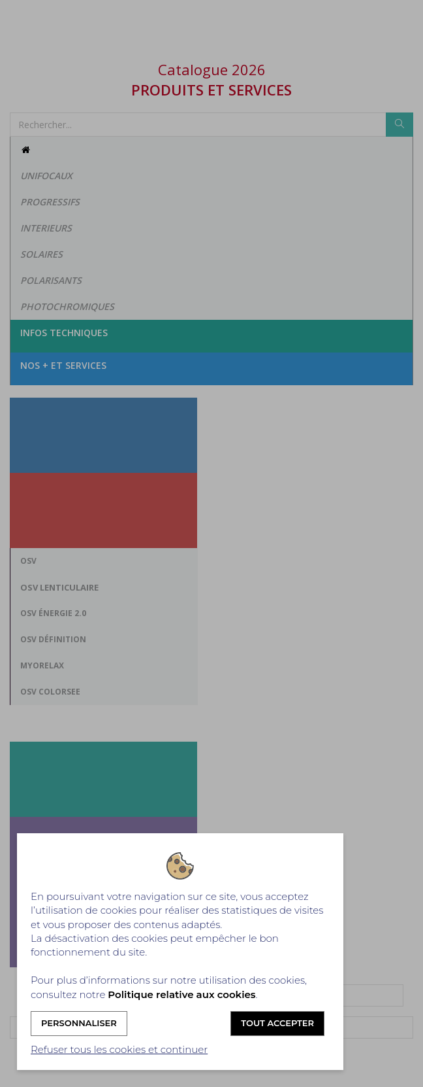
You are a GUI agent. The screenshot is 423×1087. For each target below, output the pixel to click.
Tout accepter (277, 1023)
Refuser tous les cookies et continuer (119, 1049)
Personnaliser (79, 1023)
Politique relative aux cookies (181, 994)
